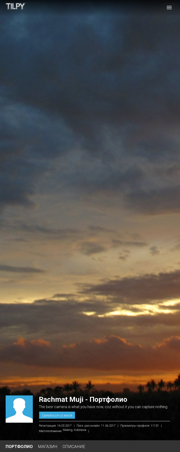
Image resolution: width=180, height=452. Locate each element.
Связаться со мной (57, 415)
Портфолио (19, 446)
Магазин (47, 446)
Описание (74, 446)
